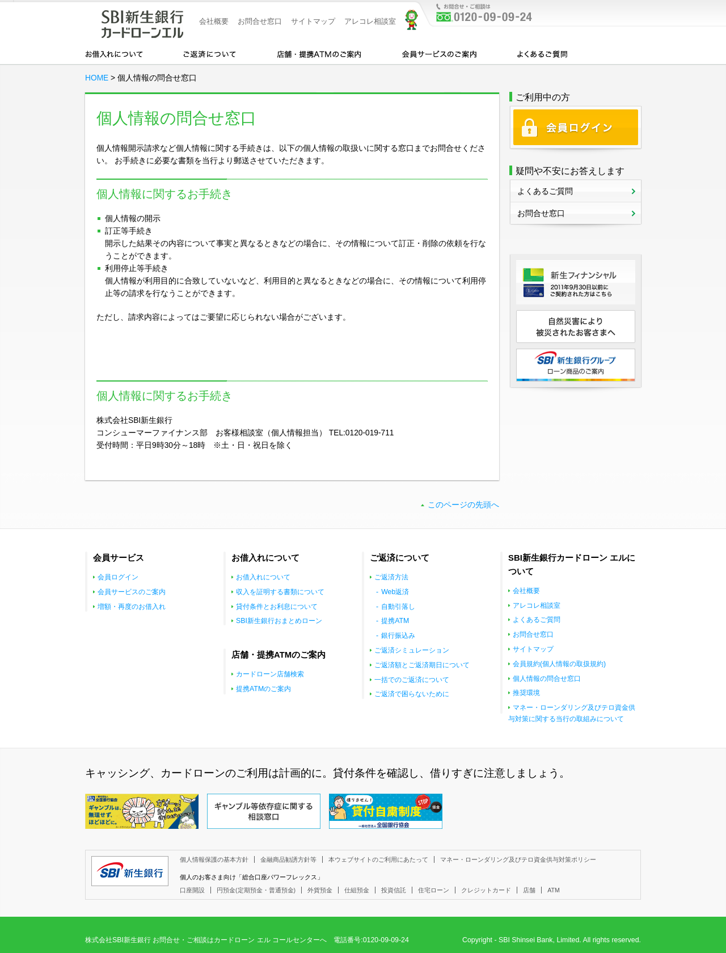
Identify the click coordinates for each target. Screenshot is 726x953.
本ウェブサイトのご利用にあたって (378, 859)
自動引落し (398, 607)
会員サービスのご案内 (439, 53)
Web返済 (395, 592)
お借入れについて (114, 53)
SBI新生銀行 (129, 871)
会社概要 (214, 21)
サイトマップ (313, 21)
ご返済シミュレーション (411, 650)
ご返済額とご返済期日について (422, 665)
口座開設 (192, 890)
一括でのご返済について (411, 680)
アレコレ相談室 (370, 21)
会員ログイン (118, 577)
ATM (553, 890)
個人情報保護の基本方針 (214, 859)
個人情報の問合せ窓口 (547, 679)
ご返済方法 (391, 577)
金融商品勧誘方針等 (288, 859)
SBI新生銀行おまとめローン (279, 621)
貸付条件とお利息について (277, 607)
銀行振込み (398, 635)
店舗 (529, 890)
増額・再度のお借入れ (132, 607)
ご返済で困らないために (411, 694)
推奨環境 (526, 693)
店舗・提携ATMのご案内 (319, 53)
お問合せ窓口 (260, 21)
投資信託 (393, 890)
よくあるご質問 (542, 53)
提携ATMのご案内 (263, 689)
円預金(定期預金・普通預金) (256, 890)
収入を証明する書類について (280, 592)
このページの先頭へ (463, 505)
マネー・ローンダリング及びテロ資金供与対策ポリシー (518, 859)
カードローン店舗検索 (270, 674)
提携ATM (395, 621)
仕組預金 (356, 890)
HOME (96, 78)
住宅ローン (433, 890)
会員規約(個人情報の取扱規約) (559, 664)
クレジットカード (486, 890)
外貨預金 (319, 890)
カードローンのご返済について (209, 53)
